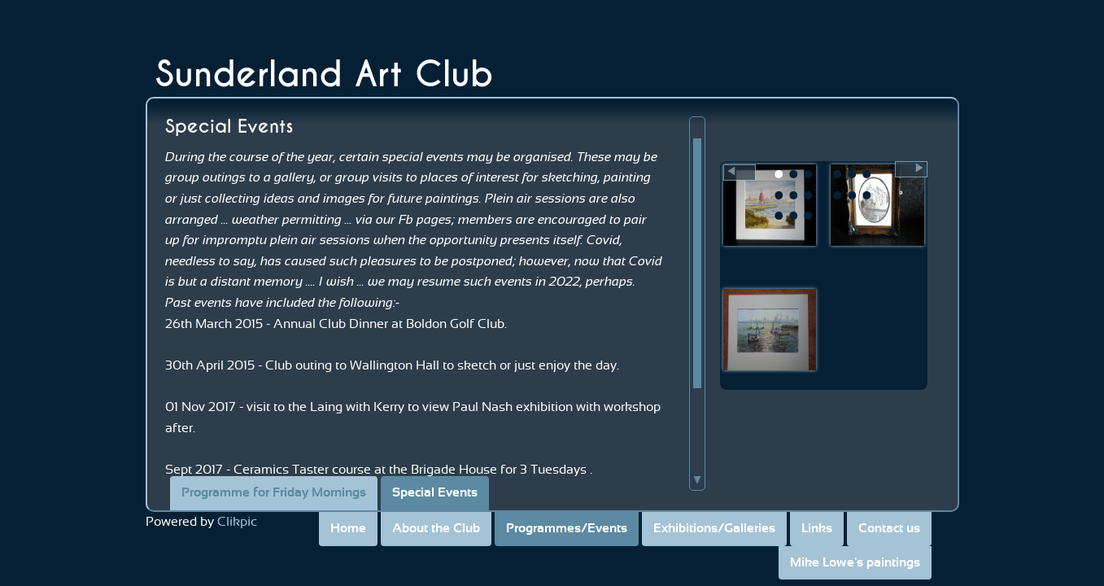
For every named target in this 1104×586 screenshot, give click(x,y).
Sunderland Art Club (324, 75)
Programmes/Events (566, 528)
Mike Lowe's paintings (855, 562)
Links (816, 528)
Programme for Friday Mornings (273, 492)
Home (348, 528)
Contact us (889, 528)
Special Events (435, 492)
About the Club (436, 528)
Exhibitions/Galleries (714, 528)
